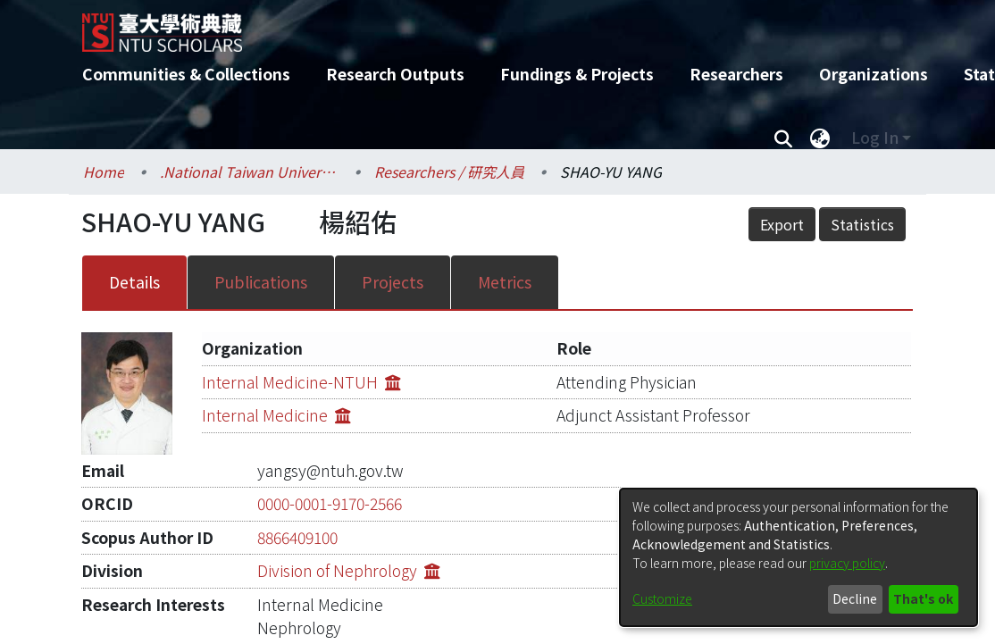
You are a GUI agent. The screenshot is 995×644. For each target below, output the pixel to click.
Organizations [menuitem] (873, 74)
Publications (260, 248)
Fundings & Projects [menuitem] (577, 74)
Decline (854, 598)
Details (134, 248)
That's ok (923, 598)
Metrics (504, 248)
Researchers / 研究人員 (449, 171)
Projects (392, 248)
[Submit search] (783, 137)
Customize (662, 598)
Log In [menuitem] (875, 137)
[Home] (482, 26)
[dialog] (798, 557)
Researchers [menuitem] (736, 74)
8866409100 (297, 495)
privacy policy (847, 563)
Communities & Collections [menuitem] (186, 74)
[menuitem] (819, 137)
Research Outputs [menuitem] (395, 74)
